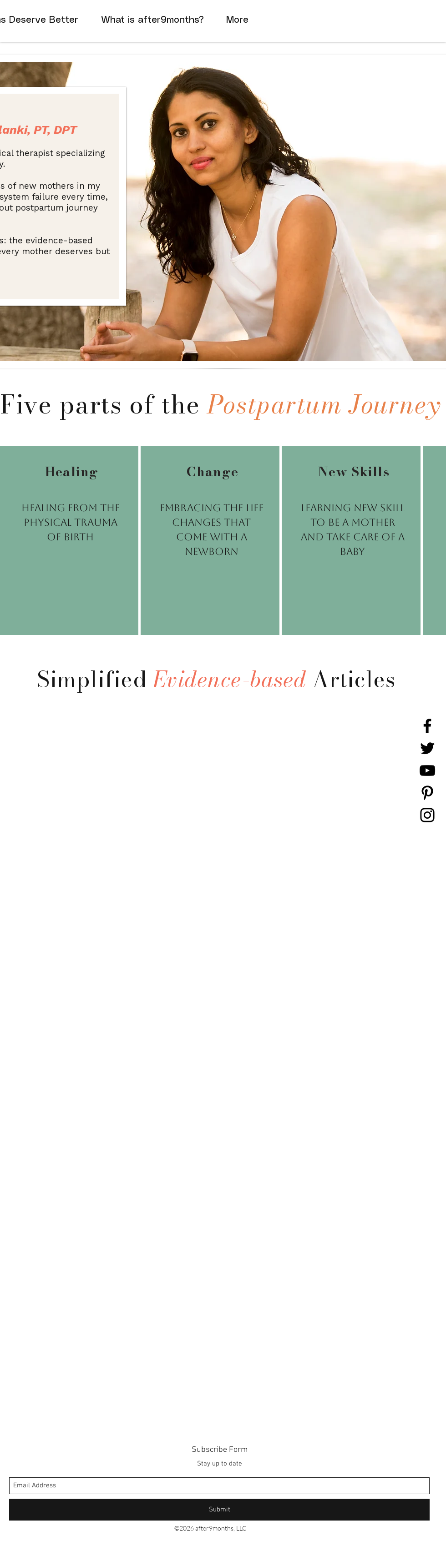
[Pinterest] (427, 792)
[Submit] (219, 1510)
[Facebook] (427, 725)
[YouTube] (427, 770)
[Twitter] (427, 748)
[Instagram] (427, 815)
